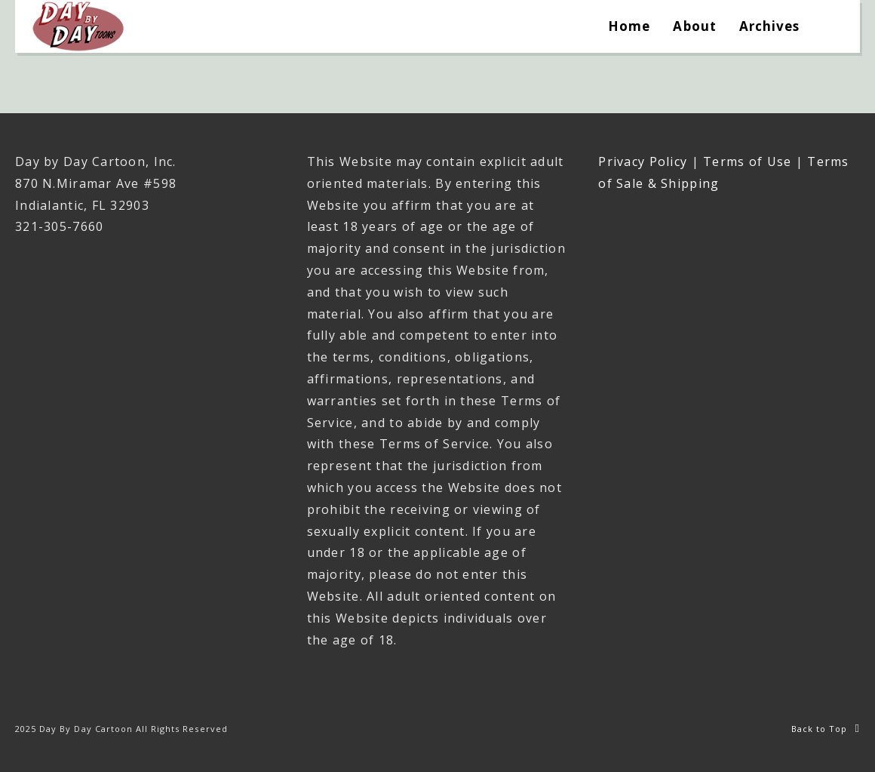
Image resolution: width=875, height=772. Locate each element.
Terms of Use (747, 161)
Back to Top (825, 728)
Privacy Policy (642, 161)
